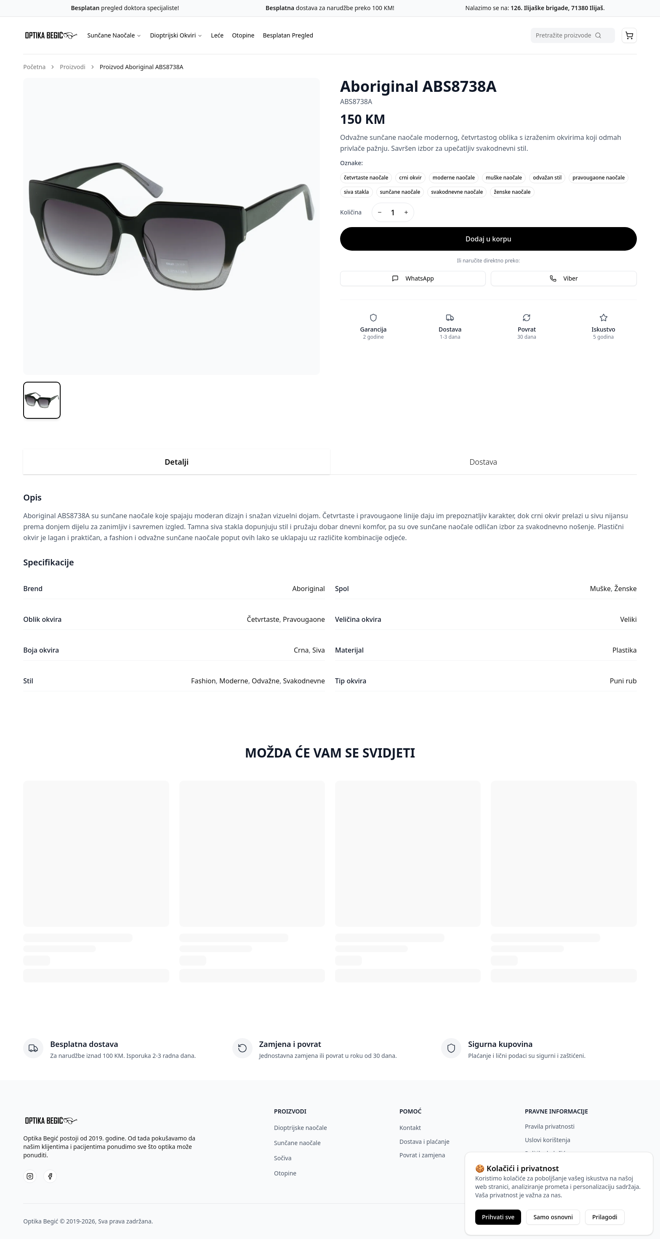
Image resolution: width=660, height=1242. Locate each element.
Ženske (626, 592)
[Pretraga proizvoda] (573, 35)
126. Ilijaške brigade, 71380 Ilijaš (556, 8)
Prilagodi (604, 1217)
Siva (318, 653)
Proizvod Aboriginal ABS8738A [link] (142, 67)
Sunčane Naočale (115, 35)
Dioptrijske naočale (300, 1131)
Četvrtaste (263, 622)
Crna (301, 653)
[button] (629, 35)
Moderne (233, 684)
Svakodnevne (304, 684)
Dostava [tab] (484, 465)
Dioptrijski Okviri (176, 35)
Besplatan (85, 8)
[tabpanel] (330, 595)
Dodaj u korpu (488, 239)
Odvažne (265, 684)
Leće (217, 35)
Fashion (203, 684)
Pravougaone (304, 622)
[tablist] (330, 465)
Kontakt (410, 1131)
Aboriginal (309, 592)
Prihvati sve (498, 1217)
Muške (600, 592)
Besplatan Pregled (288, 35)
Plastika (624, 653)
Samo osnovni (553, 1217)
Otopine (243, 35)
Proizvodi (72, 67)
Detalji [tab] (177, 465)
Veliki (628, 622)
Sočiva (282, 1161)
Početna (34, 67)
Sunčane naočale (297, 1146)
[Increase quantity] (406, 212)
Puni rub (623, 684)
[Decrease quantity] (379, 212)
